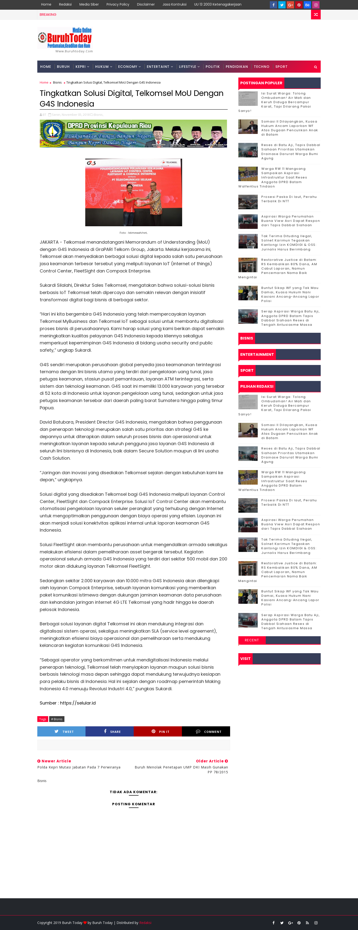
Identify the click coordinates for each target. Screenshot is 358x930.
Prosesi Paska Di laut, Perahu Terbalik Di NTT (289, 198)
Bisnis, (98, 114)
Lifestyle (187, 66)
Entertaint (158, 66)
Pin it (161, 731)
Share (112, 731)
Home (46, 4)
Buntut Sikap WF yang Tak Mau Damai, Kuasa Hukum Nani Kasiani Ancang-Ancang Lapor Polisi (290, 294)
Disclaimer (146, 4)
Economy (127, 66)
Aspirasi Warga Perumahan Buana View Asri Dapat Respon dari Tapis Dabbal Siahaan (290, 220)
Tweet (64, 731)
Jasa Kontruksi (175, 4)
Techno (262, 66)
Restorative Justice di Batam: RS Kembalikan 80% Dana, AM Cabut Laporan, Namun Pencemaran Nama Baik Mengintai (277, 268)
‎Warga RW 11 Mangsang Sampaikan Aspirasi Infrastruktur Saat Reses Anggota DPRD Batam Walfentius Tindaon (272, 177)
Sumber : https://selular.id (68, 703)
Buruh (63, 66)
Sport (281, 66)
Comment (209, 731)
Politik (213, 66)
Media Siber (89, 4)
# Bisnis (56, 719)
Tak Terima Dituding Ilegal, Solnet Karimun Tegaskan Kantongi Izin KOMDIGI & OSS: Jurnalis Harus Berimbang (289, 243)
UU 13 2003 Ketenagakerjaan (217, 4)
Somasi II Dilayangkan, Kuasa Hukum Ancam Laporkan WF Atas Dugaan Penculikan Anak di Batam (289, 128)
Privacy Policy (118, 4)
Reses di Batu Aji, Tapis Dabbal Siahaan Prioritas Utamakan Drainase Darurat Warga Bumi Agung (290, 152)
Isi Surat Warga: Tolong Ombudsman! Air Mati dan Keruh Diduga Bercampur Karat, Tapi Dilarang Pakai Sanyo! (274, 102)
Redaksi (65, 4)
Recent (252, 640)
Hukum (102, 66)
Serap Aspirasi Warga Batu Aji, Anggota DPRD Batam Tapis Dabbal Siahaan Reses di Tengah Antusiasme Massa (290, 318)
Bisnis (57, 82)
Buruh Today (102, 922)
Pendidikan (237, 66)
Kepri (81, 66)
